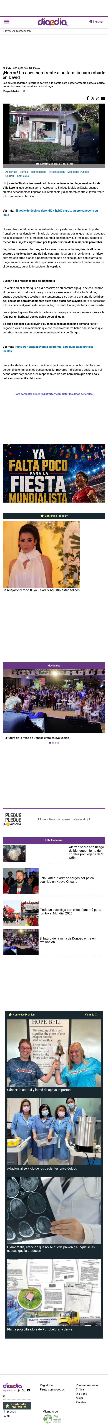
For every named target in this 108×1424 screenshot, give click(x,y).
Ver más (91, 1014)
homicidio (23, 176)
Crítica (80, 1389)
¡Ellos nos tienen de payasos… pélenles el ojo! (63, 819)
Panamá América (87, 1385)
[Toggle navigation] (6, 22)
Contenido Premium (54, 515)
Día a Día (81, 1394)
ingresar (96, 21)
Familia (24, 171)
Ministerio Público (78, 171)
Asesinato (11, 171)
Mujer (79, 1398)
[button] (10, 707)
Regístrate (46, 1385)
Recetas (81, 1402)
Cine (7, 1416)
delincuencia (38, 171)
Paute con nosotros (52, 1389)
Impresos (10, 1411)
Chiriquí (9, 176)
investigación (57, 171)
